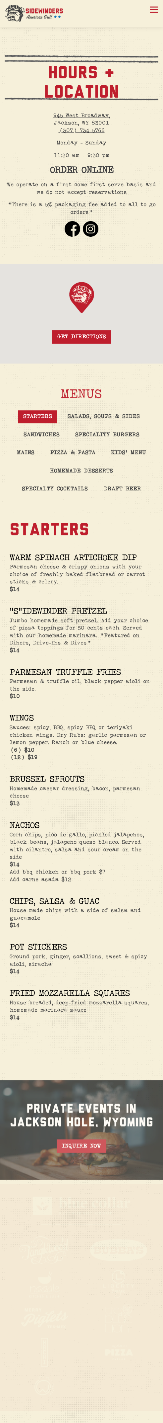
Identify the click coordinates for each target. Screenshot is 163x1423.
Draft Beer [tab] (122, 493)
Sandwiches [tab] (42, 439)
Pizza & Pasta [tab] (72, 457)
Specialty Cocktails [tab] (55, 493)
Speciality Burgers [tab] (107, 439)
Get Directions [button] (81, 340)
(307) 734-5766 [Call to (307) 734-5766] (82, 130)
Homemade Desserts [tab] (81, 475)
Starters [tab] (37, 421)
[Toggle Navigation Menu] (154, 10)
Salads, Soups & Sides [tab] (104, 421)
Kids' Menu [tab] (128, 457)
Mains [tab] (25, 457)
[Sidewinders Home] (34, 13)
